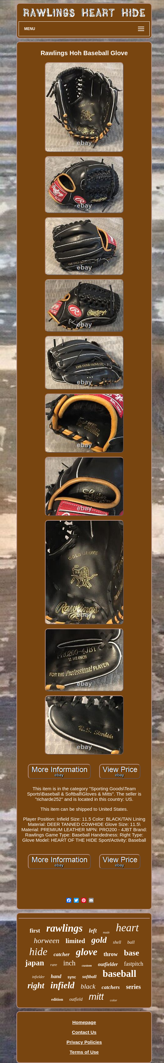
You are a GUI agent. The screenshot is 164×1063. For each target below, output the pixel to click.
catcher (62, 954)
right (36, 985)
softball (89, 976)
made (106, 932)
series (133, 986)
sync (72, 977)
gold (99, 940)
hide (38, 951)
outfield (75, 999)
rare (53, 964)
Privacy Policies (84, 1042)
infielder (38, 977)
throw (111, 954)
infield (62, 985)
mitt (96, 996)
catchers (111, 987)
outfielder (108, 964)
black (88, 986)
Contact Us (84, 1032)
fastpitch (133, 964)
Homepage (84, 1022)
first (34, 930)
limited (75, 941)
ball (131, 942)
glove (86, 951)
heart (127, 928)
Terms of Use (84, 1052)
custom (87, 965)
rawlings (64, 928)
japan (34, 963)
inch (69, 963)
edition (57, 999)
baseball (119, 973)
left (93, 930)
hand (56, 976)
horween (47, 941)
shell (117, 942)
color (113, 1000)
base (131, 952)
